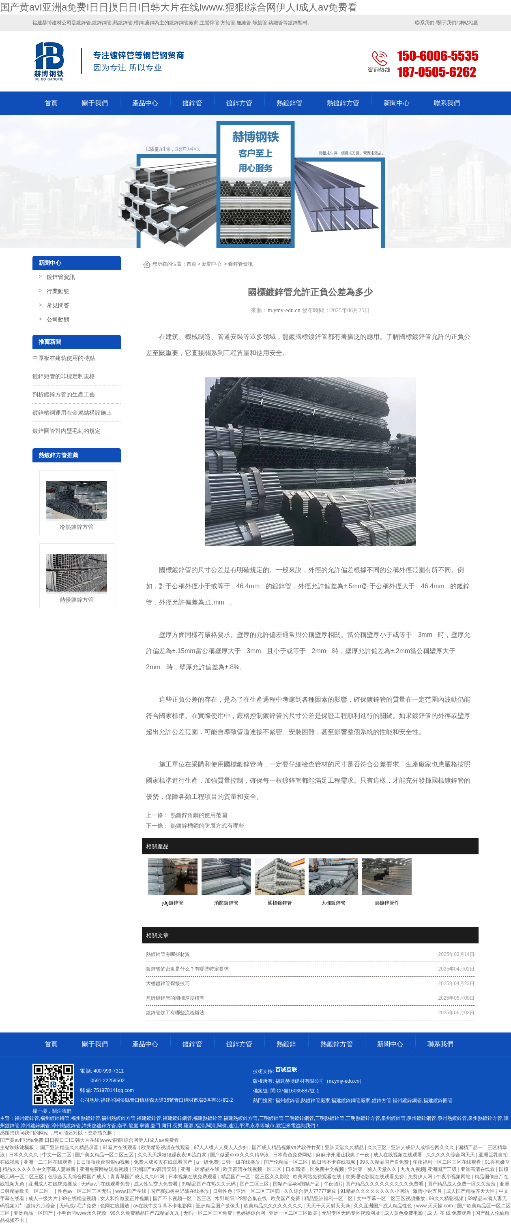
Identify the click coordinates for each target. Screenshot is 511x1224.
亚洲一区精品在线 (200, 1169)
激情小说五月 (428, 1191)
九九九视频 (413, 1169)
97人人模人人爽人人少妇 (221, 1147)
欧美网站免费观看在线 (318, 1176)
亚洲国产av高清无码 (155, 1169)
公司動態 (58, 319)
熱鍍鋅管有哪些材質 (168, 954)
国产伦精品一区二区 (286, 1162)
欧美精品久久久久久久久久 (273, 1206)
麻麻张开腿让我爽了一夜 (343, 1155)
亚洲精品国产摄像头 (218, 1206)
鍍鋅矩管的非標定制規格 (63, 376)
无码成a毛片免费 (78, 1206)
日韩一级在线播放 (241, 1162)
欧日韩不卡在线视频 (334, 1162)
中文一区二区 (57, 1155)
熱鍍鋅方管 (343, 103)
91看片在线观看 (121, 1147)
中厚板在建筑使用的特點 (63, 358)
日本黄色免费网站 (293, 1155)
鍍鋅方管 (239, 103)
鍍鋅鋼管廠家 (183, 23)
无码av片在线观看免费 (106, 1184)
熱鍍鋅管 (290, 103)
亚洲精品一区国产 (34, 1213)
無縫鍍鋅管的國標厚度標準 (175, 998)
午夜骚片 (333, 1184)
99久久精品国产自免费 (384, 1162)
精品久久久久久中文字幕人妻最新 (39, 1169)
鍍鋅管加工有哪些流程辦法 (175, 1012)
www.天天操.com (435, 1206)
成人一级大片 (43, 1198)
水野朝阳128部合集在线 (241, 1198)
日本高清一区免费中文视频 (315, 1169)
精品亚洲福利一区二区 (329, 1198)
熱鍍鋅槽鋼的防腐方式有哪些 (206, 825)
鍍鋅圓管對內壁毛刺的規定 (66, 431)
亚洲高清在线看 (478, 1169)
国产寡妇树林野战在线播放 (180, 1191)
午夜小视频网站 (454, 1176)
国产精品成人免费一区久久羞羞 (462, 1184)
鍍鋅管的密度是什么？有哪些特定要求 (187, 969)
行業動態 (58, 291)
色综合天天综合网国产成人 (77, 1176)
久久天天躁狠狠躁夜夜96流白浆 (172, 1155)
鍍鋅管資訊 (61, 277)
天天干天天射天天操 (328, 1206)
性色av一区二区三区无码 (85, 1191)
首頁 (51, 103)
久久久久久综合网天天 (451, 1155)
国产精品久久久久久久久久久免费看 (385, 1184)
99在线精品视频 (80, 1198)
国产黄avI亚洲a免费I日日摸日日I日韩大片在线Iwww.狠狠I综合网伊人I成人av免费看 (178, 7)
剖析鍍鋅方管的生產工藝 (63, 394)
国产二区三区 (255, 1184)
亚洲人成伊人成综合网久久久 (423, 1147)
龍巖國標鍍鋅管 (305, 336)
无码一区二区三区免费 (208, 1213)
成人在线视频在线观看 (398, 1155)
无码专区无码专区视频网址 (351, 1213)
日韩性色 (223, 1191)
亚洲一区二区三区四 (258, 1191)
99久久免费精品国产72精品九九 (145, 1213)
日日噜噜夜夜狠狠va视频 (103, 1162)
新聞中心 (397, 103)
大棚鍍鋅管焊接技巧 (168, 983)
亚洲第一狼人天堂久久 (373, 1169)
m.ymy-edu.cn (284, 310)
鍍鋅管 (192, 103)
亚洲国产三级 (442, 1169)
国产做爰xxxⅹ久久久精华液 (240, 1155)
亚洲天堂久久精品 (345, 1147)
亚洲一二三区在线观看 (48, 1162)
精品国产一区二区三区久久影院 (255, 1176)
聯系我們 (447, 103)
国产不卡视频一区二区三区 (183, 1198)
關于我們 (95, 103)
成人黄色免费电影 (404, 1213)
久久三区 (377, 1147)
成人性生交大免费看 (156, 1184)
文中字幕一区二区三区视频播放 (391, 1198)
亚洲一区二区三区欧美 (294, 1213)
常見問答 (58, 305)
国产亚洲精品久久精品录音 (70, 1147)
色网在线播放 (115, 1206)
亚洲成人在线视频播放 (53, 1184)
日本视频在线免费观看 (193, 1176)
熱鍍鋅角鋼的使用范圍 (198, 815)
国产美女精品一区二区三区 (105, 1155)
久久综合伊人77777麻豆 (311, 1191)
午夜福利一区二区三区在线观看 (447, 1162)
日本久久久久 (24, 1155)
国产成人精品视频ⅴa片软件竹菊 (287, 1147)
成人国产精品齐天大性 (471, 1191)
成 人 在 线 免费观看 (450, 1213)
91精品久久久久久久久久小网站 (375, 1191)
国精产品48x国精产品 (297, 1184)
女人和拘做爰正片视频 (125, 1198)
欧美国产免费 (286, 1198)
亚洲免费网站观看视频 (104, 1169)
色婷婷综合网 (251, 1213)
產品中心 (145, 103)
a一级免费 (207, 1162)
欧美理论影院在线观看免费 (375, 1176)
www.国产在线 (131, 1191)
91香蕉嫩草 (497, 1162)
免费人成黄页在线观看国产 (163, 1162)
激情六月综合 (41, 1206)
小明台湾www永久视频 (82, 1213)
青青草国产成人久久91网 (138, 1176)
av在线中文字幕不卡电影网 (163, 1206)
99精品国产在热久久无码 (209, 1184)
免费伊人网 (421, 1176)
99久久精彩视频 (447, 1198)
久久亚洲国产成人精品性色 (383, 1206)
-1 (294, 1091)
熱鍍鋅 (286, 1044)
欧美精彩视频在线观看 (166, 1147)
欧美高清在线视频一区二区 (253, 1169)
